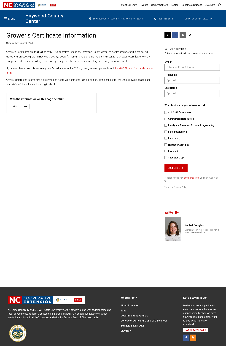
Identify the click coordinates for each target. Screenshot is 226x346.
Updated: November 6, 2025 (19, 43)
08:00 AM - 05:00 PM (203, 18)
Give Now (210, 4)
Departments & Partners (134, 315)
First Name (170, 74)
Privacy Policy (181, 187)
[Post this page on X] (167, 35)
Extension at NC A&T (132, 325)
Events (144, 4)
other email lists (191, 178)
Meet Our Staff (129, 4)
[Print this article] (190, 35)
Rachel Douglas (194, 225)
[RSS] (193, 338)
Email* (168, 61)
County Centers (159, 4)
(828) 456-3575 (163, 18)
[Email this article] (183, 35)
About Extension (130, 305)
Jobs (123, 310)
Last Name (170, 87)
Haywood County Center (44, 18)
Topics (174, 4)
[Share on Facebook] (175, 35)
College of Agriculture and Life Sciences (144, 320)
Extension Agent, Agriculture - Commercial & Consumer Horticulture (202, 231)
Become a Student (192, 4)
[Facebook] (186, 338)
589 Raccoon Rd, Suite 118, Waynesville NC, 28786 (116, 18)
